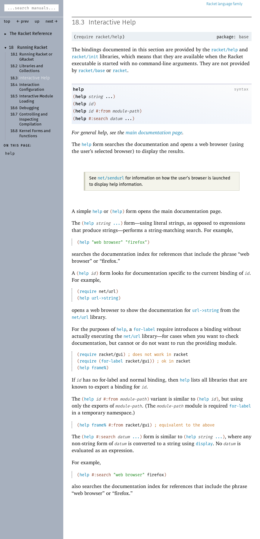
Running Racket (32, 48)
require (84, 37)
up (37, 22)
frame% (99, 367)
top (7, 22)
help (78, 89)
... (116, 223)
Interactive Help (34, 78)
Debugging (29, 108)
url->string (105, 298)
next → (51, 22)
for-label (144, 329)
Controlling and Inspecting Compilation (33, 119)
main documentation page (154, 132)
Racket (224, 4)
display (204, 443)
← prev (22, 22)
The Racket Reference (31, 34)
